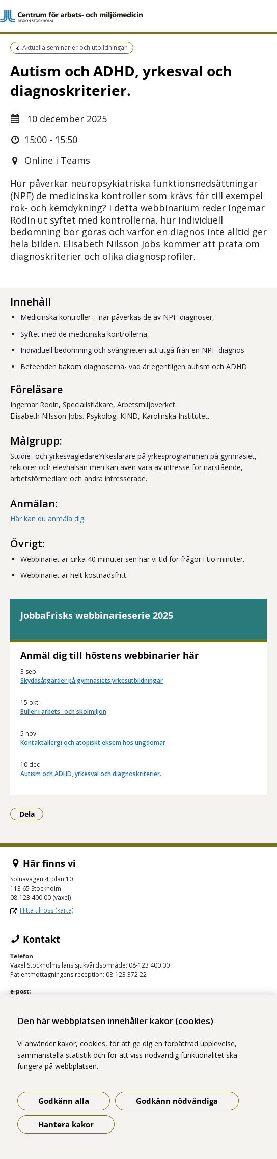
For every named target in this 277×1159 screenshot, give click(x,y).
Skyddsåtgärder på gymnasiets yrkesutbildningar (91, 680)
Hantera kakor (66, 1124)
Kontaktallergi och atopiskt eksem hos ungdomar (92, 742)
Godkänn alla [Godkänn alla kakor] (63, 1101)
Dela (31, 814)
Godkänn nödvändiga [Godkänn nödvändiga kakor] (177, 1101)
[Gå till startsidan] (138, 16)
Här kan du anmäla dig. (48, 518)
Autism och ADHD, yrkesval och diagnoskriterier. (90, 773)
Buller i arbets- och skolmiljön (63, 711)
